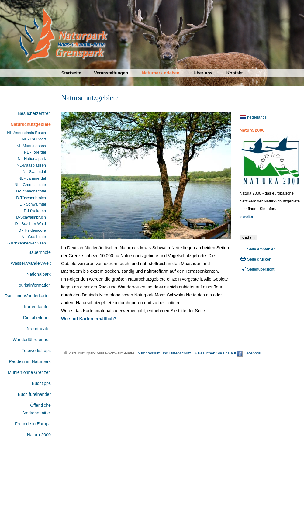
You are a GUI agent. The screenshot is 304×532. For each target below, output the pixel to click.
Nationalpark (38, 274)
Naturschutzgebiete (31, 124)
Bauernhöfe (39, 252)
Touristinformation (34, 285)
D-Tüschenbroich (31, 197)
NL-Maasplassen (31, 165)
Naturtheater (39, 328)
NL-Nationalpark (32, 158)
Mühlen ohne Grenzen (29, 372)
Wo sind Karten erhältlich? (88, 318)
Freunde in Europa (33, 423)
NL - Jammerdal (32, 178)
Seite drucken (259, 259)
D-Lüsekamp (35, 211)
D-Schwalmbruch (31, 217)
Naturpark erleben (160, 73)
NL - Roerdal (35, 152)
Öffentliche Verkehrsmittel (37, 409)
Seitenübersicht (260, 269)
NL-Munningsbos (31, 145)
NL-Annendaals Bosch (26, 132)
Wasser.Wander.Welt (31, 263)
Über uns (202, 73)
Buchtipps (41, 383)
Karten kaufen (37, 306)
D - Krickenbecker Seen (25, 243)
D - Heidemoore (32, 230)
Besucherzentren (34, 113)
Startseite (71, 73)
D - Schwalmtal (33, 204)
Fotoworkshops (36, 350)
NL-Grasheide (34, 236)
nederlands (257, 117)
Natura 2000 (39, 434)
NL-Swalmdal (34, 171)
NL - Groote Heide (30, 184)
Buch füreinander (34, 394)
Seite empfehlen (261, 249)
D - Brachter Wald (30, 223)
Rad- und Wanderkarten (28, 295)
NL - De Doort (34, 139)
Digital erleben (37, 317)
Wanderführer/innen (32, 339)
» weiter (246, 216)
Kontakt (234, 73)
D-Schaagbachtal (31, 191)
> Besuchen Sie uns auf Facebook (227, 353)
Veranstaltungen (111, 73)
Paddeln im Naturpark (30, 361)
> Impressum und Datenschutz (164, 353)
